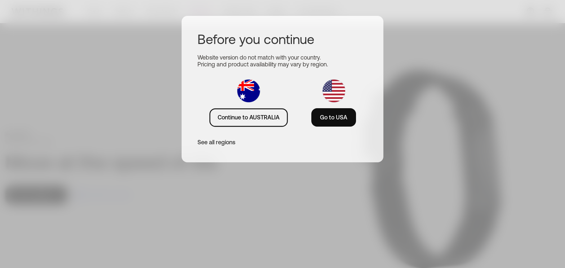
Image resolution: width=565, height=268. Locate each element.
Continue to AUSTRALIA (249, 117)
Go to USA (333, 117)
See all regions (216, 142)
